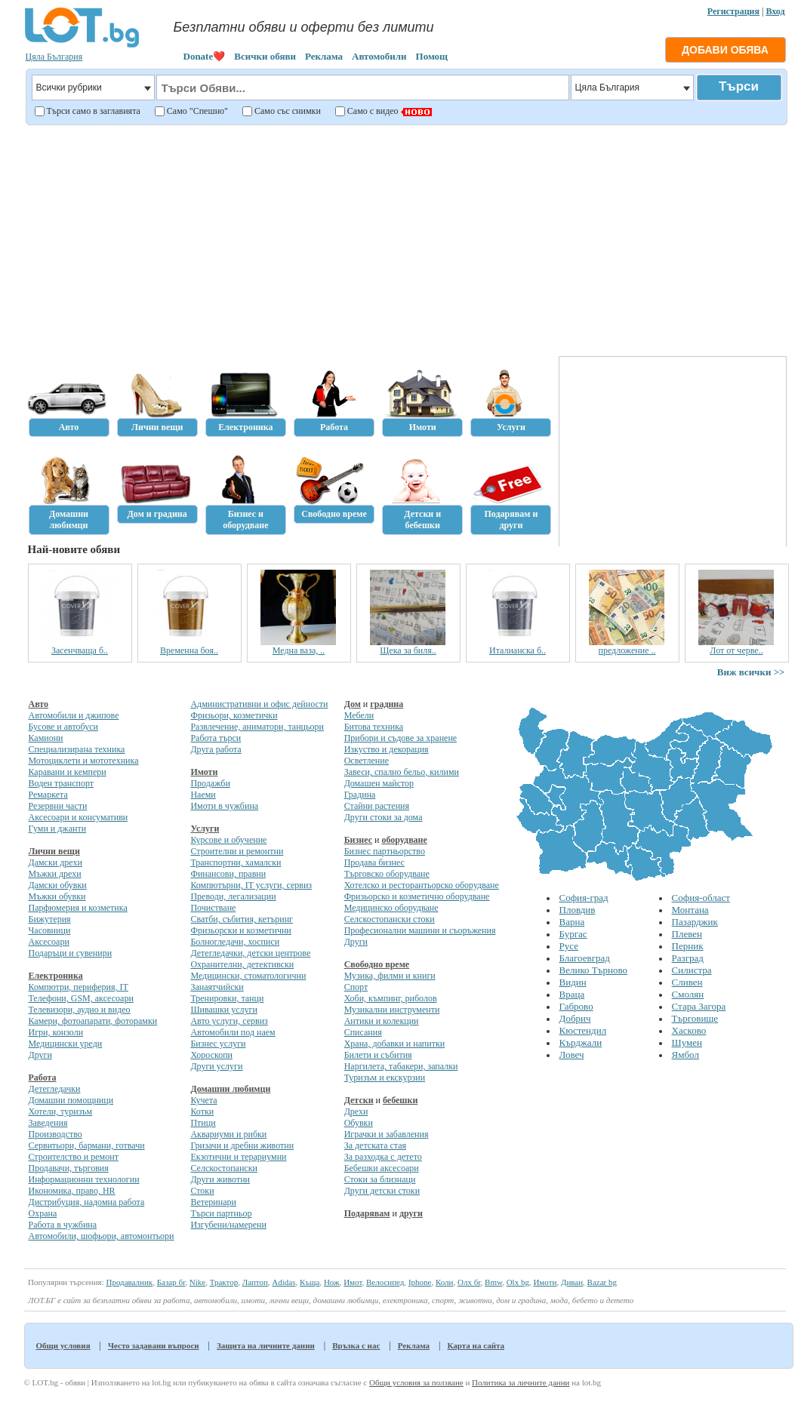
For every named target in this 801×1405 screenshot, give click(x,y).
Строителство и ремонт (74, 1156)
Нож (332, 1282)
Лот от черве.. (736, 650)
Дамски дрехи (55, 862)
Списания (363, 1032)
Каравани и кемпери (67, 772)
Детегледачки (55, 1089)
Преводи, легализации (233, 896)
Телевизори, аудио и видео (80, 1009)
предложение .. (626, 650)
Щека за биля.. (408, 650)
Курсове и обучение (228, 840)
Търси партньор (220, 1213)
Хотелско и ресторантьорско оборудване (421, 885)
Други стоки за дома (383, 817)
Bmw (493, 1282)
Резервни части (58, 806)
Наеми (202, 794)
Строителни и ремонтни (236, 851)
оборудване (404, 840)
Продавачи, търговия (69, 1168)
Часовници (50, 930)
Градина (360, 794)
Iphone (420, 1282)
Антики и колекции (381, 1021)
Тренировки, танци (226, 998)
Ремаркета (48, 794)
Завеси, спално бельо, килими (401, 772)
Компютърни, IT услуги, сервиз (251, 885)
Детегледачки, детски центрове (250, 953)
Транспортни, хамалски (235, 862)
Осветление (366, 760)
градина (386, 704)
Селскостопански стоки (389, 919)
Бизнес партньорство (384, 851)
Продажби (210, 783)
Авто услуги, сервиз (228, 1021)
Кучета (203, 1100)
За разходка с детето (383, 1156)
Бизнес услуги (217, 1043)
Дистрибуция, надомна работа (87, 1202)
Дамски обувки (58, 885)
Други (40, 1055)
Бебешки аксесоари (381, 1168)
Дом (352, 704)
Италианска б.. (517, 650)
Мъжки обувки (57, 896)
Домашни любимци (230, 1089)
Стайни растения (376, 806)
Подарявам (367, 1213)
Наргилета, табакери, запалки (401, 1066)
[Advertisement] (404, 238)
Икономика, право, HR (72, 1190)
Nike (197, 1282)
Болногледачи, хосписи (234, 941)
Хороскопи (211, 1055)
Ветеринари (213, 1202)
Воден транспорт (61, 783)
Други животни (220, 1179)
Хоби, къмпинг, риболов (390, 998)
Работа (43, 1077)
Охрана (43, 1213)
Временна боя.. (189, 650)
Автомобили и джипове (74, 715)
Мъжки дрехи (55, 874)
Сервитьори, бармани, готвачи (87, 1145)
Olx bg (518, 1282)
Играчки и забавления (386, 1134)
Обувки (358, 1123)
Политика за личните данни (520, 1382)
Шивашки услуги (223, 1009)
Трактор (224, 1282)
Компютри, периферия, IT (78, 987)
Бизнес (358, 840)
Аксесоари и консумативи (78, 817)
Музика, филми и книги (390, 975)
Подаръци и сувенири (70, 953)
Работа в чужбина (63, 1224)
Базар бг (171, 1282)
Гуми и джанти (58, 828)
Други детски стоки (382, 1190)
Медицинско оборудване (391, 907)
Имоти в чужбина (224, 806)
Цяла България (54, 56)
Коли (445, 1282)
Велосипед (385, 1282)
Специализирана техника (77, 749)
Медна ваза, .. (299, 650)
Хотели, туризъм (61, 1111)
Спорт (356, 987)
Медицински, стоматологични (248, 975)
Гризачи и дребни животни (242, 1145)
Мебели (359, 715)
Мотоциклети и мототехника (84, 760)
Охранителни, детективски (242, 964)
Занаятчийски (216, 987)
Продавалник (129, 1282)
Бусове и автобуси (63, 726)
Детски (359, 1100)
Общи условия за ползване (416, 1382)
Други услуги (216, 1066)
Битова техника (373, 726)
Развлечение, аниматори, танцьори (256, 726)
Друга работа (215, 749)
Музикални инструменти (392, 1009)
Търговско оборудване (387, 874)
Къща (309, 1282)
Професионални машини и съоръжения (420, 930)
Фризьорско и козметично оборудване (417, 896)
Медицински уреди (66, 1043)
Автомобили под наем (232, 1032)
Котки (202, 1111)
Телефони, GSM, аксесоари (81, 998)
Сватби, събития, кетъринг (241, 919)
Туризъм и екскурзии (384, 1077)
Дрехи (356, 1111)
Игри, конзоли (56, 1032)
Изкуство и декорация (386, 749)
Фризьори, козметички (233, 715)
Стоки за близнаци (380, 1179)
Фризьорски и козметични (240, 930)
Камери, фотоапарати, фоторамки (93, 1021)
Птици (202, 1123)
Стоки (202, 1190)
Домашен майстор (379, 783)
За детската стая (375, 1145)
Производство (55, 1134)
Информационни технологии (84, 1179)
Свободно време (377, 964)
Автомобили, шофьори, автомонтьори (101, 1236)
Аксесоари (49, 941)
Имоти (203, 772)
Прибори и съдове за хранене (400, 738)
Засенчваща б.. (79, 650)
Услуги (204, 828)
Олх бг (469, 1282)
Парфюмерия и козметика (78, 907)
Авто (39, 704)
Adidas (283, 1282)
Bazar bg (602, 1282)
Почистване (213, 907)
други (411, 1213)
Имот (353, 1282)
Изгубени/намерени (228, 1224)
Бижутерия (50, 919)
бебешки (400, 1100)
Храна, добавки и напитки (394, 1043)
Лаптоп (255, 1282)
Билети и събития (378, 1055)
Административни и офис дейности (259, 704)
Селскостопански (223, 1168)
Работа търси (215, 738)
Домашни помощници (71, 1100)
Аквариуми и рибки (228, 1134)
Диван (572, 1282)
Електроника (56, 975)
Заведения (48, 1123)
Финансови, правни (228, 874)
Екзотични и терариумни (238, 1156)
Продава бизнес (374, 862)
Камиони (46, 738)
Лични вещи (54, 851)
